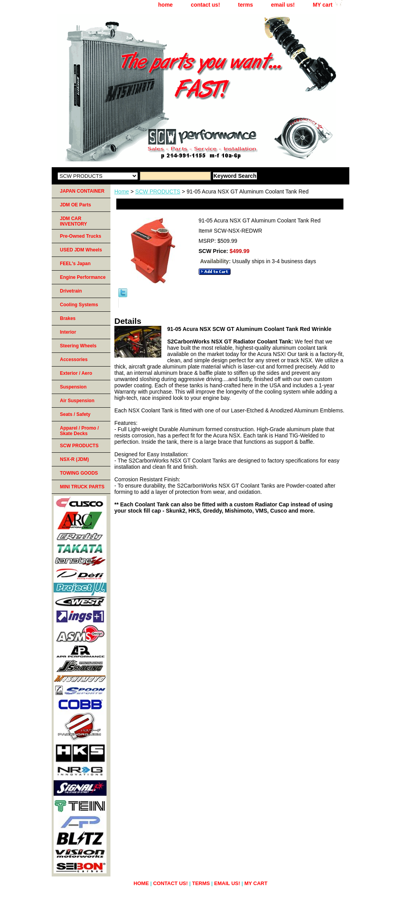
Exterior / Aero (76, 373)
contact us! (205, 5)
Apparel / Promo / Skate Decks (79, 430)
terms (245, 5)
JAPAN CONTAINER (82, 191)
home (165, 5)
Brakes (68, 318)
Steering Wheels (78, 346)
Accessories (74, 359)
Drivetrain (71, 291)
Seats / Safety (75, 414)
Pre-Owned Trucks (80, 236)
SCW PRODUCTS (157, 191)
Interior (68, 332)
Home (121, 191)
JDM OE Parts (75, 205)
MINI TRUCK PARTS (82, 487)
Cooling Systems (79, 304)
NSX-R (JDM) (74, 459)
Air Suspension (77, 400)
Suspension (73, 387)
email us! (283, 5)
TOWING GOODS (79, 473)
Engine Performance (83, 277)
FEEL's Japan (75, 263)
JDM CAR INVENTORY (73, 221)
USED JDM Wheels (81, 250)
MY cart (322, 5)
